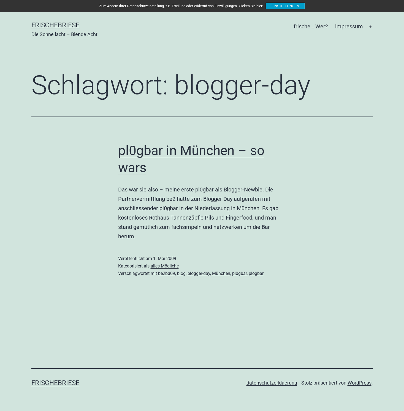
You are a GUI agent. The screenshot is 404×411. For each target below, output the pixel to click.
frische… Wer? (311, 26)
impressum (349, 26)
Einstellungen (285, 6)
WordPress (360, 383)
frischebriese (55, 25)
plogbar (256, 273)
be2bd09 (166, 273)
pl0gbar (239, 273)
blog (181, 273)
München (221, 273)
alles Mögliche (165, 266)
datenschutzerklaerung (271, 383)
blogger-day (199, 273)
